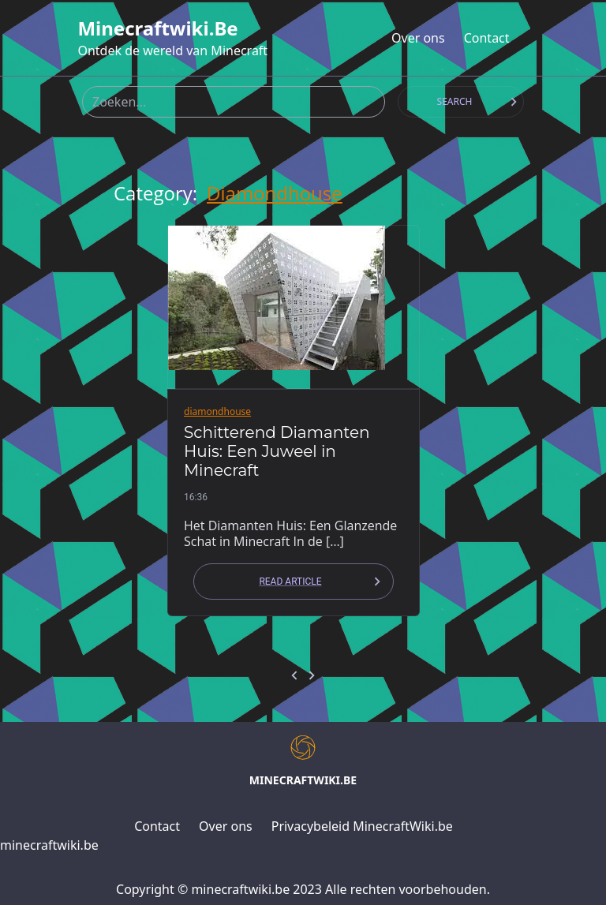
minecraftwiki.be (157, 28)
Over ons (418, 38)
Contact (487, 38)
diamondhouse (274, 193)
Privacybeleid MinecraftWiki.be (362, 826)
